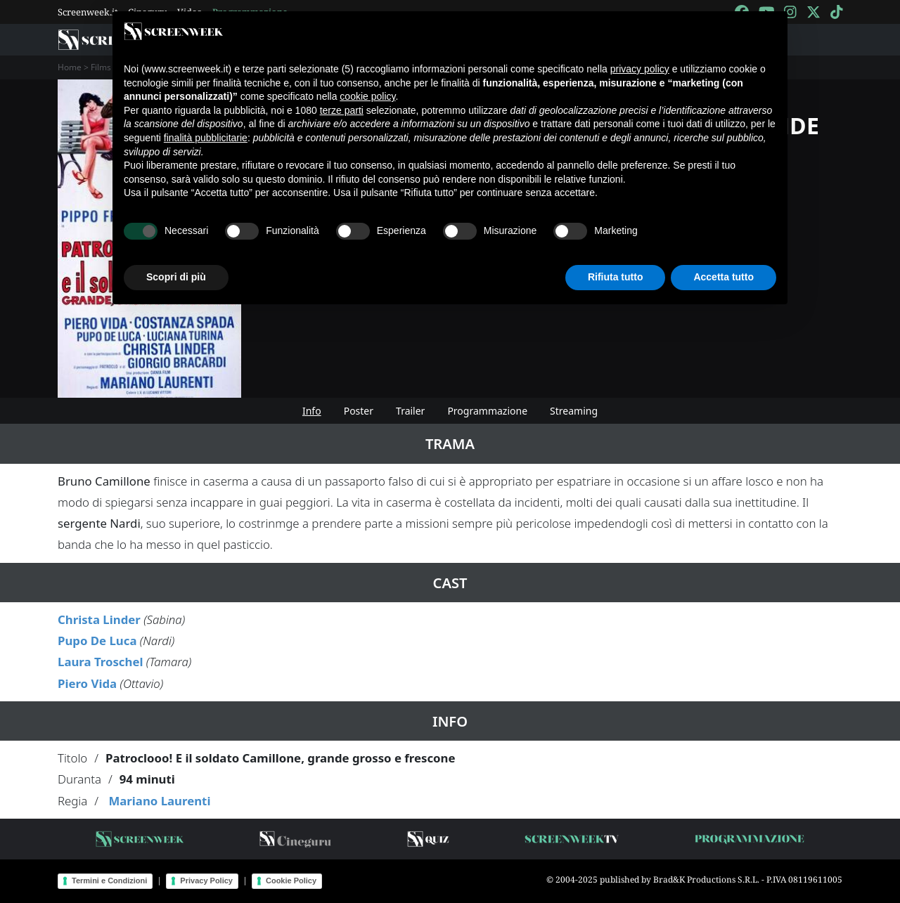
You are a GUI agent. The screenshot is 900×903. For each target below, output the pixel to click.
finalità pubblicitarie (206, 137)
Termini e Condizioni (109, 880)
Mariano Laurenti (159, 801)
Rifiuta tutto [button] (615, 276)
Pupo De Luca (97, 640)
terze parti (342, 110)
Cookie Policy (291, 880)
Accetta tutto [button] (723, 276)
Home (70, 67)
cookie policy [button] (367, 96)
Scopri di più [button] (176, 276)
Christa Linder (99, 619)
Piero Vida (87, 683)
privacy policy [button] (639, 68)
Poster (358, 410)
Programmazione (487, 410)
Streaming (574, 410)
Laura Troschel (100, 662)
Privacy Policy (206, 880)
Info (311, 410)
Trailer (410, 410)
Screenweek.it (88, 12)
